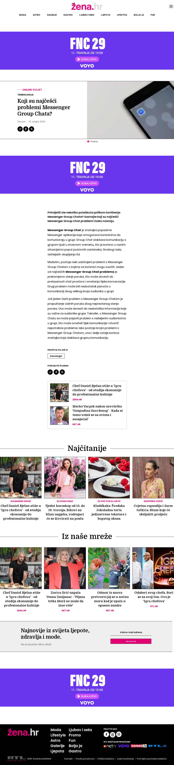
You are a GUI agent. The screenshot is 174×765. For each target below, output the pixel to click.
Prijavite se (131, 641)
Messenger (56, 356)
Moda (22, 14)
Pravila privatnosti (85, 759)
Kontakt (68, 759)
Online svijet (32, 90)
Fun (153, 14)
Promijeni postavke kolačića (151, 759)
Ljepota (105, 14)
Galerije (52, 14)
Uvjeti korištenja (125, 759)
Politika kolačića (106, 759)
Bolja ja (139, 14)
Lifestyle (122, 14)
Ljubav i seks (86, 14)
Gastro (68, 14)
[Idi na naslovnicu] (87, 10)
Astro (36, 14)
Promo (75, 735)
